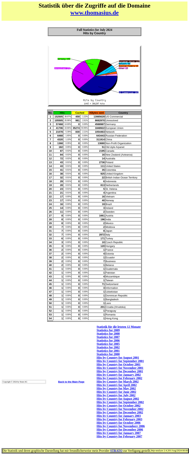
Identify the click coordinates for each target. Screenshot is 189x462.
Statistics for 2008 (108, 333)
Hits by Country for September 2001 (120, 361)
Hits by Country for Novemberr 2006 (121, 426)
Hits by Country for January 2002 (119, 374)
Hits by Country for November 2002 (120, 409)
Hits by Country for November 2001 (120, 367)
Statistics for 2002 (108, 347)
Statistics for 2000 (108, 354)
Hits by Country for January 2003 (119, 415)
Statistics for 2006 (108, 340)
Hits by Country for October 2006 (119, 422)
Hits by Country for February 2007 (119, 436)
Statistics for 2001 (108, 350)
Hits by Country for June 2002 (116, 391)
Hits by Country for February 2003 (119, 419)
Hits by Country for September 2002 (120, 402)
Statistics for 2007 (108, 337)
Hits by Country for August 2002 (118, 398)
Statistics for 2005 (108, 344)
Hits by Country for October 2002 (119, 405)
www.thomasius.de (94, 12)
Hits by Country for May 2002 (116, 388)
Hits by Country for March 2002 (118, 381)
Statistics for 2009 (108, 330)
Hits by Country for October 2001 (119, 364)
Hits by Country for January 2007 (119, 433)
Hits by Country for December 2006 (120, 429)
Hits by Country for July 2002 (116, 395)
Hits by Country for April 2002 (117, 385)
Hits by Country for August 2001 (118, 357)
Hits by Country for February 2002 (119, 378)
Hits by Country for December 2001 (120, 371)
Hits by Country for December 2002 (120, 412)
